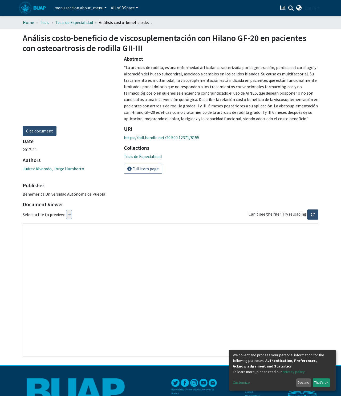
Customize (241, 382)
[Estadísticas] (283, 8)
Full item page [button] (143, 168)
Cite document (39, 131)
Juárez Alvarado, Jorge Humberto (53, 168)
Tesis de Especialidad (74, 22)
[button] (299, 8)
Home (28, 22)
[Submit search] (291, 8)
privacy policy (294, 371)
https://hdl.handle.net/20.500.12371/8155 (161, 137)
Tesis (44, 22)
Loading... (69, 214)
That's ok (321, 382)
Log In (310, 8)
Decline (303, 382)
